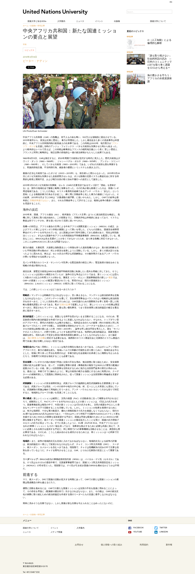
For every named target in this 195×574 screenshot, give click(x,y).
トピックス (29, 50)
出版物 (117, 21)
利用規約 (144, 544)
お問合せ (79, 544)
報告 (110, 277)
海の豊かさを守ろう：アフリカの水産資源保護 (159, 78)
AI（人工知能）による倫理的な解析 (159, 41)
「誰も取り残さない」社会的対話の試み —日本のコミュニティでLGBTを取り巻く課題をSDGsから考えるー (159, 61)
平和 (25, 44)
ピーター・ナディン (35, 61)
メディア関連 (56, 532)
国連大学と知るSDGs (37, 21)
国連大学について (158, 21)
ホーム (25, 25)
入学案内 (61, 21)
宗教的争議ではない (39, 200)
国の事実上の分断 (36, 338)
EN (171, 2)
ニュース (80, 21)
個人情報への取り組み (111, 544)
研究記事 (41, 25)
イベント (99, 21)
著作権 (169, 544)
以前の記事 (65, 304)
